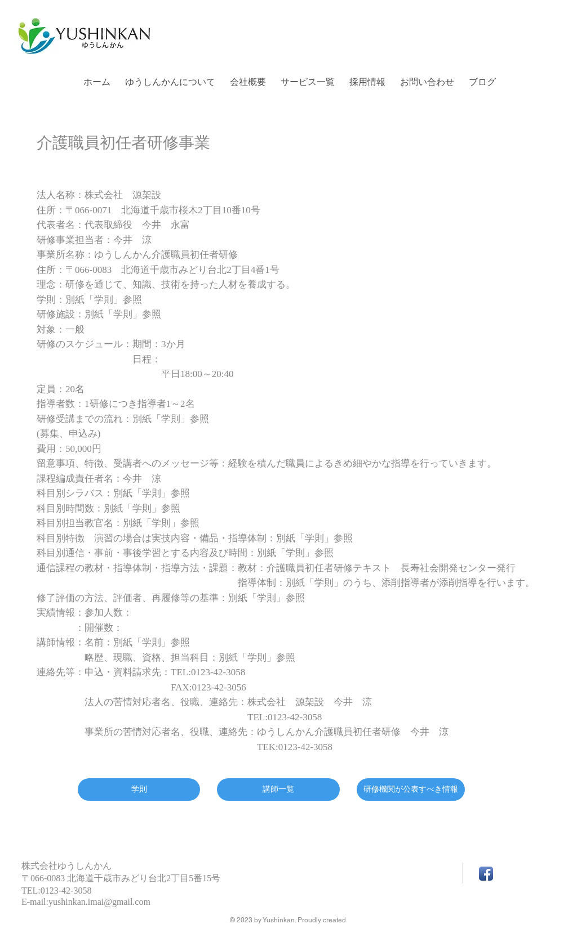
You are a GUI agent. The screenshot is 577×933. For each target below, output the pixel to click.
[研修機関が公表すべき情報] (411, 789)
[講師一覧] (278, 789)
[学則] (139, 789)
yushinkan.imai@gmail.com (99, 902)
